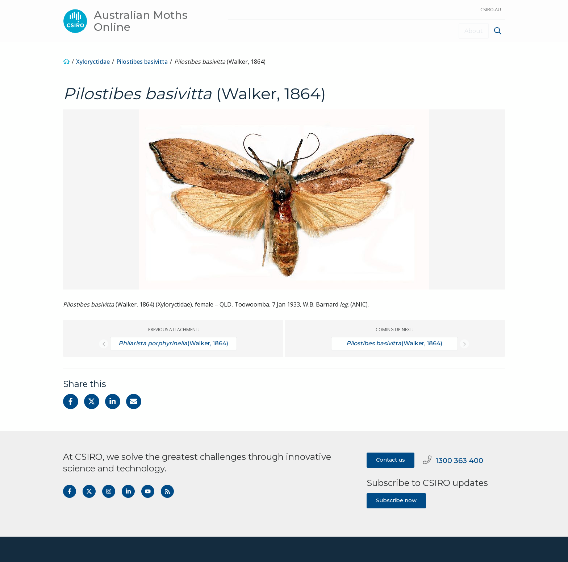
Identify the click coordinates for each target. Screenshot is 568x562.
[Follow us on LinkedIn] (128, 491)
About (473, 30)
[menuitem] (497, 32)
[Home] (66, 61)
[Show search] (497, 31)
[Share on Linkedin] (112, 401)
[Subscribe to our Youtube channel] (147, 491)
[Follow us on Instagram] (108, 491)
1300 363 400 (453, 459)
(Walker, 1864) (173, 343)
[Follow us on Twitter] (89, 491)
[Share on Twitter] (91, 401)
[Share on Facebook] (70, 401)
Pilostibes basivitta (142, 61)
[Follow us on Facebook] (69, 491)
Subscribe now (396, 499)
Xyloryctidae (93, 61)
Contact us (390, 459)
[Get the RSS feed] (167, 491)
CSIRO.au (490, 9)
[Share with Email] (133, 401)
